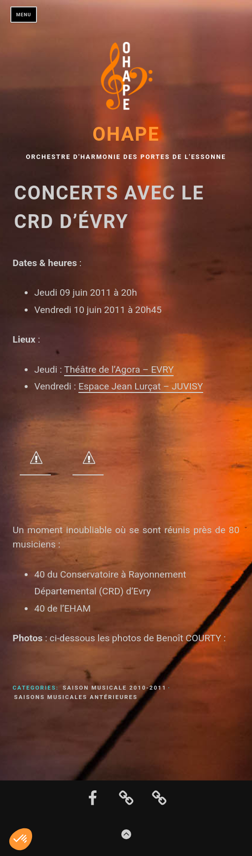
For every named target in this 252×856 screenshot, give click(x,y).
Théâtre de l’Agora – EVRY (119, 369)
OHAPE (125, 134)
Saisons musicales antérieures (76, 697)
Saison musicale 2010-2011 (115, 687)
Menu (24, 14)
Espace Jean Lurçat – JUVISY (140, 386)
